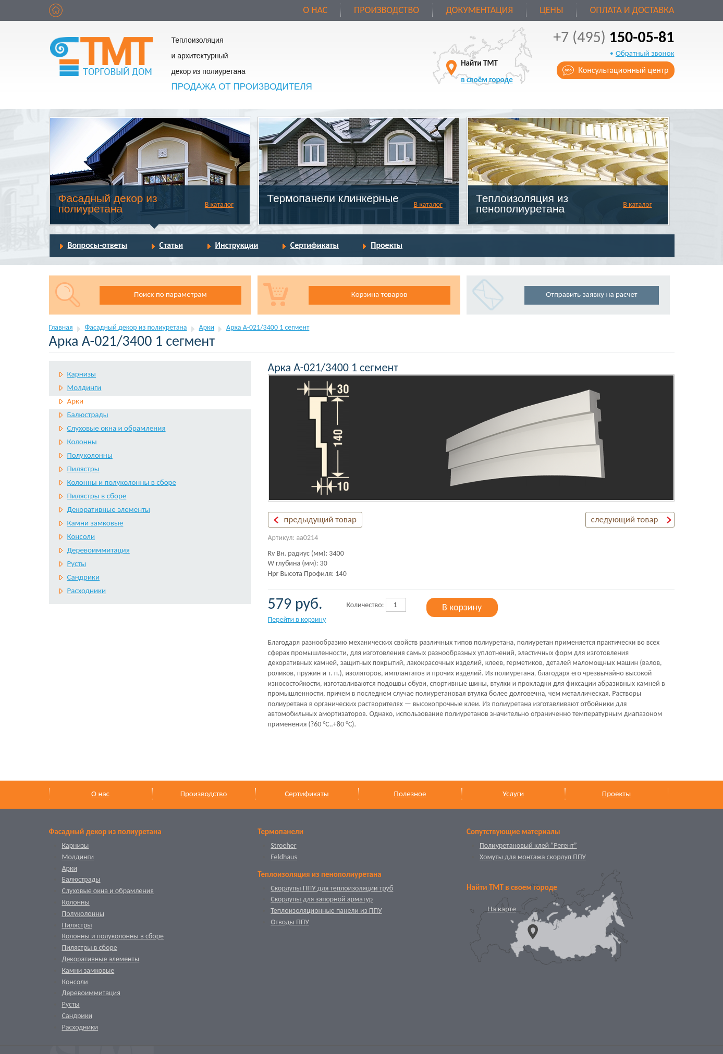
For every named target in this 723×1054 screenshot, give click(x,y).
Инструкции (237, 245)
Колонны (82, 441)
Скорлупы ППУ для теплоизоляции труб (332, 888)
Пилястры (83, 468)
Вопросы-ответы (98, 245)
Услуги (513, 793)
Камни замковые (95, 523)
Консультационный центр (623, 70)
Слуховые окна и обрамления (116, 428)
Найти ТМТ (487, 71)
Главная (61, 327)
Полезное (410, 793)
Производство (386, 10)
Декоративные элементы (108, 509)
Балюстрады (87, 414)
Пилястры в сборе (97, 495)
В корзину (462, 607)
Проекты (386, 245)
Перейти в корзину (297, 619)
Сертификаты (314, 245)
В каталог (219, 204)
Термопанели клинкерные (333, 198)
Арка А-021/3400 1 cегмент (267, 327)
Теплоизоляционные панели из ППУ (326, 910)
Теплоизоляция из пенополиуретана (522, 203)
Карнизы (81, 374)
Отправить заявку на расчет (591, 294)
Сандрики (83, 577)
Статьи (171, 245)
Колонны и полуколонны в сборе (121, 482)
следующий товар (624, 519)
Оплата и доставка (632, 10)
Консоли (81, 536)
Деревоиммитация (98, 550)
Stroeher (283, 845)
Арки (207, 327)
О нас (315, 10)
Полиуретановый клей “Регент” (528, 845)
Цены (551, 10)
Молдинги (84, 387)
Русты (77, 563)
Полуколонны (90, 455)
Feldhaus (284, 856)
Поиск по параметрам (170, 294)
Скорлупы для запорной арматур (322, 899)
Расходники (86, 590)
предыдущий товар (320, 519)
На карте (501, 908)
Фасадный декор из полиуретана (107, 203)
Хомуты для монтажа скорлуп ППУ (533, 856)
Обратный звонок (645, 53)
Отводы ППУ (290, 922)
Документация (479, 10)
